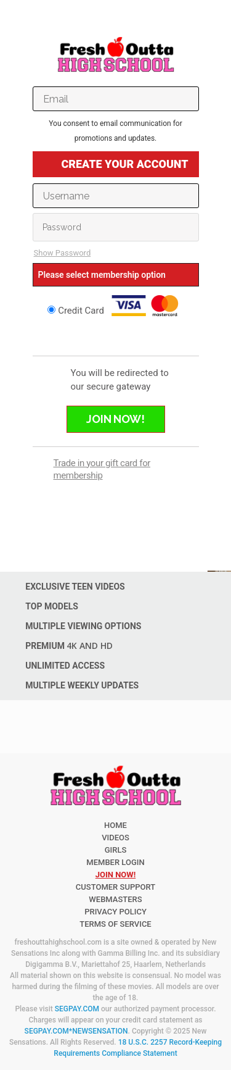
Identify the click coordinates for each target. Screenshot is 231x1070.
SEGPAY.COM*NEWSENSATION (76, 1031)
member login (115, 862)
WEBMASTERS (115, 899)
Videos (115, 837)
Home (115, 825)
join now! (115, 874)
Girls (116, 850)
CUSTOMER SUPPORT (115, 887)
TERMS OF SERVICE (115, 924)
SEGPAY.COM (77, 1009)
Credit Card (115, 305)
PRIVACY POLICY (115, 911)
